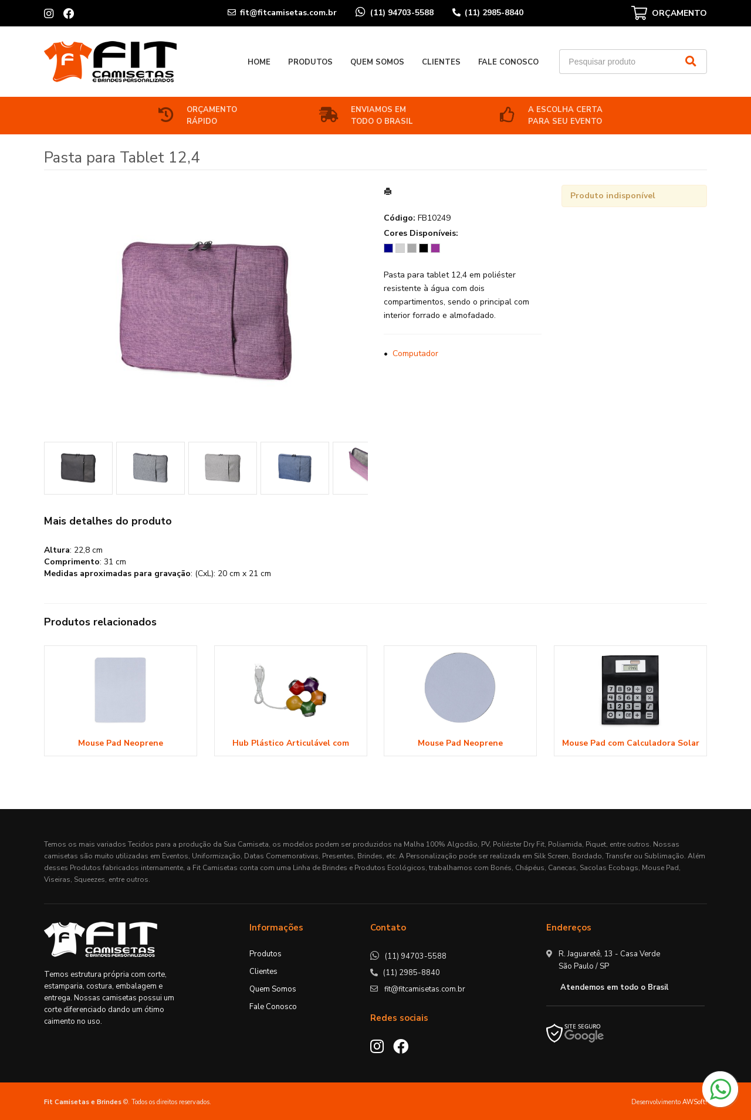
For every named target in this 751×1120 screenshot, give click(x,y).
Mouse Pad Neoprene (120, 743)
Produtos (310, 62)
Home (259, 62)
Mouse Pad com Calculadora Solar (630, 743)
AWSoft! (694, 1102)
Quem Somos (377, 62)
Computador (415, 353)
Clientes (441, 62)
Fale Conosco (508, 62)
